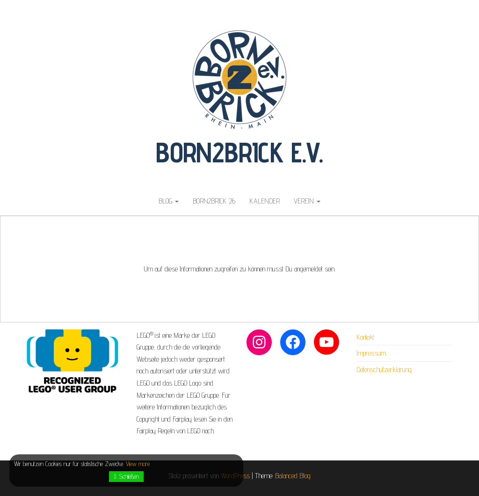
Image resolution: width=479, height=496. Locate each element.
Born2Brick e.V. (239, 152)
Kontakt (365, 337)
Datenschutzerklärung (384, 369)
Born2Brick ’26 (214, 201)
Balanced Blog (293, 475)
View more (138, 463)
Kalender (264, 201)
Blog (169, 201)
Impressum (371, 353)
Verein (307, 201)
